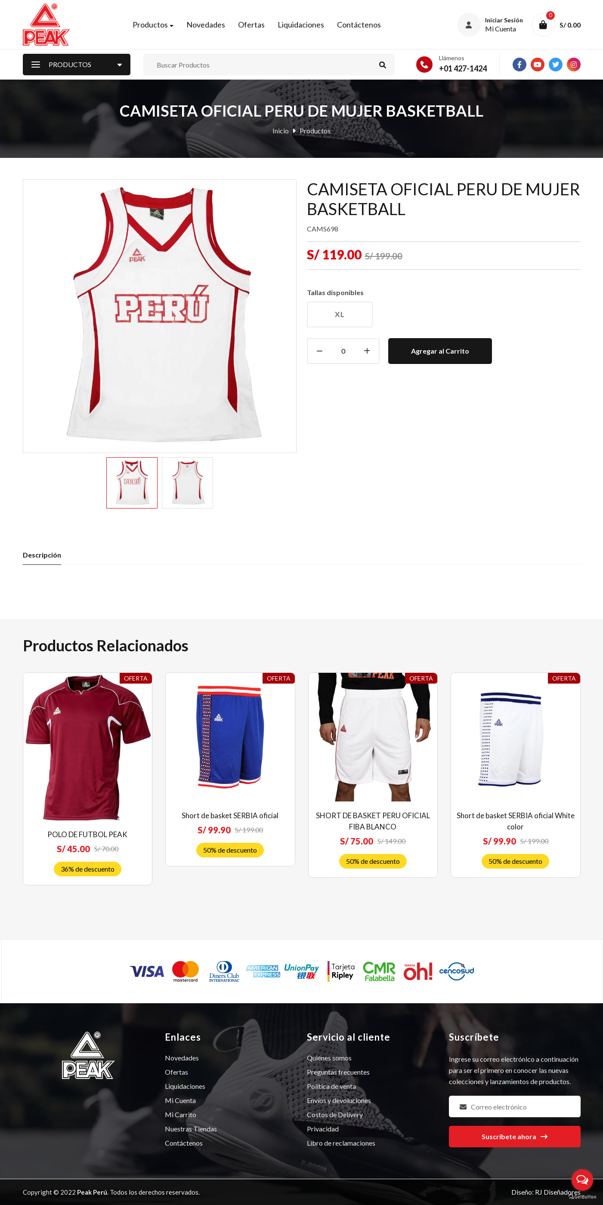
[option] (132, 483)
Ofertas (251, 24)
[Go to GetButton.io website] (582, 1196)
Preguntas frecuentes (338, 1072)
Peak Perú (92, 1192)
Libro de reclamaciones (341, 1143)
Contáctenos (359, 24)
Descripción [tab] (42, 555)
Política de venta (331, 1086)
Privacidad (323, 1129)
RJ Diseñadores (558, 1192)
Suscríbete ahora (514, 1136)
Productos (150, 24)
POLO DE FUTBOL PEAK (87, 834)
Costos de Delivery (335, 1114)
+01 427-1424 (463, 68)
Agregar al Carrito (440, 351)
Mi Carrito (180, 1114)
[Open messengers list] (582, 1180)
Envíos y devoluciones (339, 1100)
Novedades (205, 24)
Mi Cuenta (180, 1100)
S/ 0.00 (570, 25)
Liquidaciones (301, 24)
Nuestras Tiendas (191, 1129)
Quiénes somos (329, 1058)
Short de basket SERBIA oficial (230, 815)
